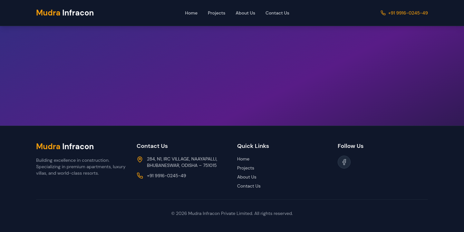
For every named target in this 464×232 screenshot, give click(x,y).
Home (191, 13)
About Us (245, 13)
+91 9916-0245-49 (408, 13)
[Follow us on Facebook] (344, 162)
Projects (216, 13)
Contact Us (277, 13)
